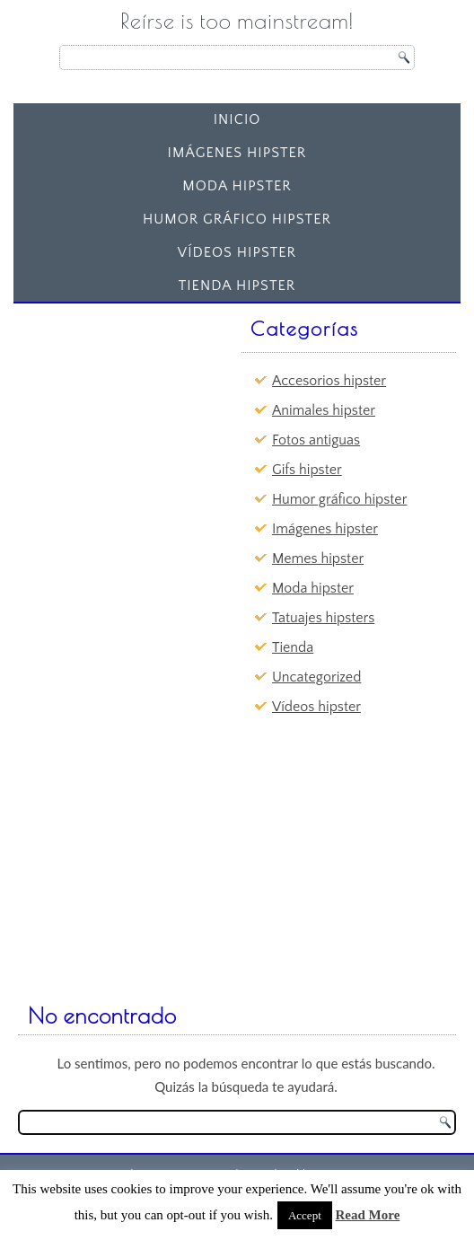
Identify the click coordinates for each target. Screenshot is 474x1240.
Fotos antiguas (316, 440)
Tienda (292, 647)
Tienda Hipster (237, 285)
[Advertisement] (157, 423)
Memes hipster (318, 558)
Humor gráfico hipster (237, 219)
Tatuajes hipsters (323, 618)
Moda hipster (237, 186)
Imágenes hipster (237, 153)
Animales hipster (323, 410)
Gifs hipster (307, 470)
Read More (368, 1215)
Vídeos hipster (237, 252)
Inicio (237, 119)
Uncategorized (316, 677)
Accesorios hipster (329, 381)
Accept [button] (304, 1215)
